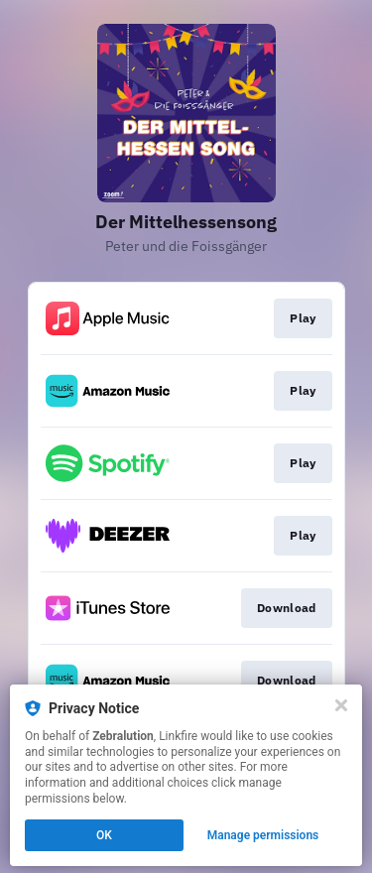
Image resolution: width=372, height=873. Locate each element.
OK (104, 835)
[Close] (341, 705)
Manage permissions (263, 835)
